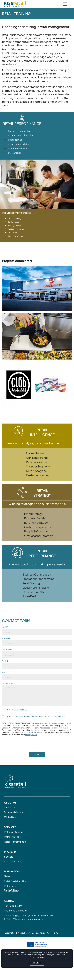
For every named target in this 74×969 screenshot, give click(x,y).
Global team (11, 817)
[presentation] (22, 746)
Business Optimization (19, 130)
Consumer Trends (37, 457)
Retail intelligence (14, 831)
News (7, 876)
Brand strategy (33, 513)
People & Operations (37, 531)
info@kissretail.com (15, 910)
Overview (9, 807)
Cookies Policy (38, 933)
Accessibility (52, 933)
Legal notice (10, 933)
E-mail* (5, 672)
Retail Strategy (12, 836)
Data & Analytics (36, 470)
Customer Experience (38, 527)
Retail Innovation (36, 462)
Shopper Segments (38, 466)
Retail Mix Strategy (36, 522)
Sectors (8, 856)
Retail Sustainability (15, 881)
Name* (5, 627)
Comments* (7, 684)
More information (37, 957)
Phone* (5, 661)
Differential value (13, 812)
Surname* (6, 638)
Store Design (14, 152)
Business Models (34, 518)
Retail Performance (15, 841)
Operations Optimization (20, 135)
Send (37, 754)
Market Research (36, 453)
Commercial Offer (17, 148)
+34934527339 (13, 905)
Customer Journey (37, 475)
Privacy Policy (21, 710)
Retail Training (15, 139)
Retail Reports (12, 885)
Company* (7, 650)
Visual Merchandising (19, 144)
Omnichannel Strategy (38, 535)
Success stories (13, 861)
